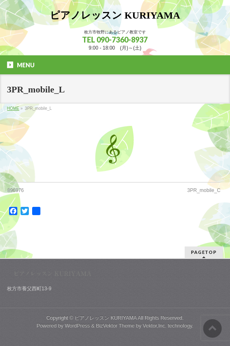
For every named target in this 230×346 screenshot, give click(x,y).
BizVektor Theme (115, 326)
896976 (15, 190)
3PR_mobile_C (204, 190)
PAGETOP (204, 252)
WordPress (77, 326)
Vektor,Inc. (155, 326)
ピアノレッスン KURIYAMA (115, 15)
